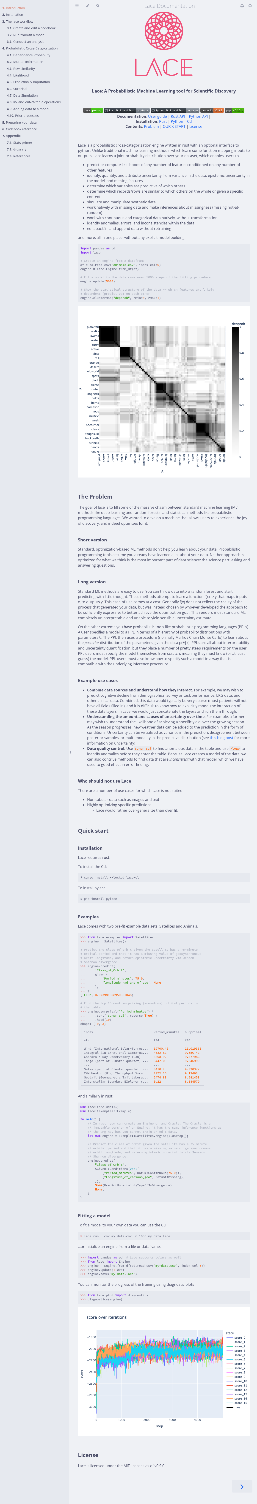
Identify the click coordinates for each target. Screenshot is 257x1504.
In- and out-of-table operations (34, 102)
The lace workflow (17, 21)
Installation (12, 14)
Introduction (13, 8)
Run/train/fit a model (26, 35)
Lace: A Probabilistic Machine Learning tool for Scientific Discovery (164, 91)
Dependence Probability (28, 55)
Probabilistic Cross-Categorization (30, 48)
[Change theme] (87, 5)
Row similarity (21, 68)
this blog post (221, 737)
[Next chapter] (242, 1486)
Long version (92, 581)
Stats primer (19, 142)
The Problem (95, 496)
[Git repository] (250, 5)
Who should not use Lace (104, 781)
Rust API (178, 116)
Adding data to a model (28, 109)
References (18, 156)
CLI (189, 121)
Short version (92, 540)
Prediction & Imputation (28, 82)
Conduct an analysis (25, 41)
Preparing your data (19, 122)
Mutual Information (25, 62)
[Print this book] (243, 5)
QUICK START (174, 126)
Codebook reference (19, 129)
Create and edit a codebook (31, 28)
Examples (88, 917)
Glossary (16, 149)
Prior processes (23, 115)
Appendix (11, 136)
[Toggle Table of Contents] (77, 5)
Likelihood (18, 75)
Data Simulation (22, 95)
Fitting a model (94, 1215)
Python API (198, 116)
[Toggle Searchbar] (98, 5)
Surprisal (17, 89)
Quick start (93, 830)
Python (177, 121)
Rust (163, 121)
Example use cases (98, 680)
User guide (157, 116)
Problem (151, 126)
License (195, 126)
